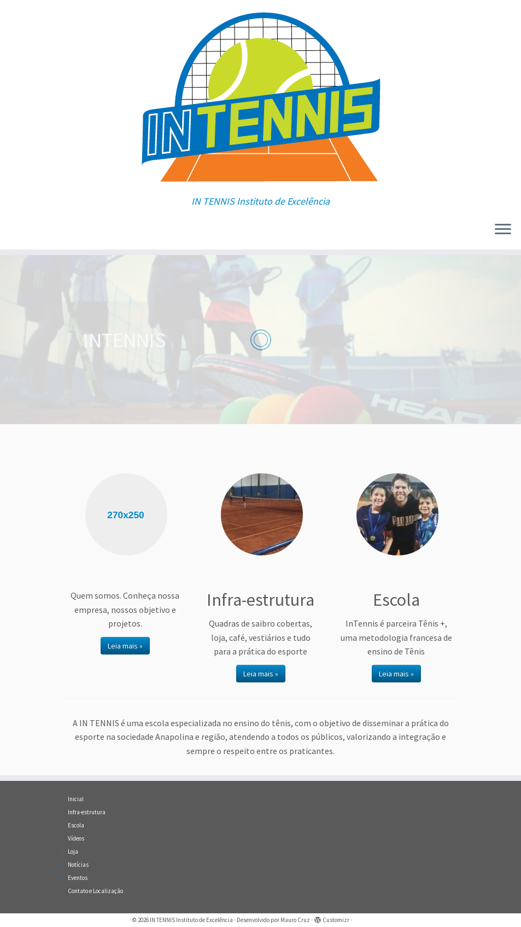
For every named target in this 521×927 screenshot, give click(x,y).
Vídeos (76, 838)
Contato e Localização (95, 891)
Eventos (77, 878)
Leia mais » (125, 646)
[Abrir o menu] (503, 230)
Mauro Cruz (295, 920)
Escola (76, 825)
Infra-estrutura (87, 812)
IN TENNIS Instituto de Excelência (191, 920)
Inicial (76, 799)
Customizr (336, 920)
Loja (73, 851)
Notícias (78, 864)
